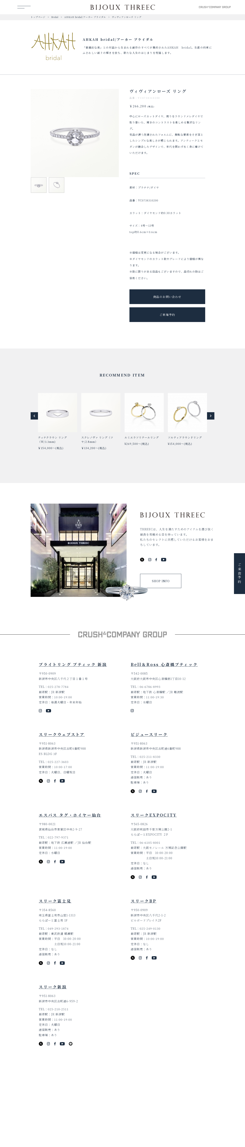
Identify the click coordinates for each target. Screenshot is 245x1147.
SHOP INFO (161, 581)
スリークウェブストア (62, 734)
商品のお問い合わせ (167, 297)
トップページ (38, 17)
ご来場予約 (167, 315)
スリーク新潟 (53, 986)
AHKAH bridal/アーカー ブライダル (85, 17)
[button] (34, 416)
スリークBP (143, 901)
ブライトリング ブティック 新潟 (73, 664)
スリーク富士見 (55, 901)
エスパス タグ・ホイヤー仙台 (70, 815)
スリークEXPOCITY (154, 815)
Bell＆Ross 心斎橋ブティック (164, 664)
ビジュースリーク (149, 734)
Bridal (54, 17)
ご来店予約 (239, 573)
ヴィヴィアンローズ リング (126, 17)
